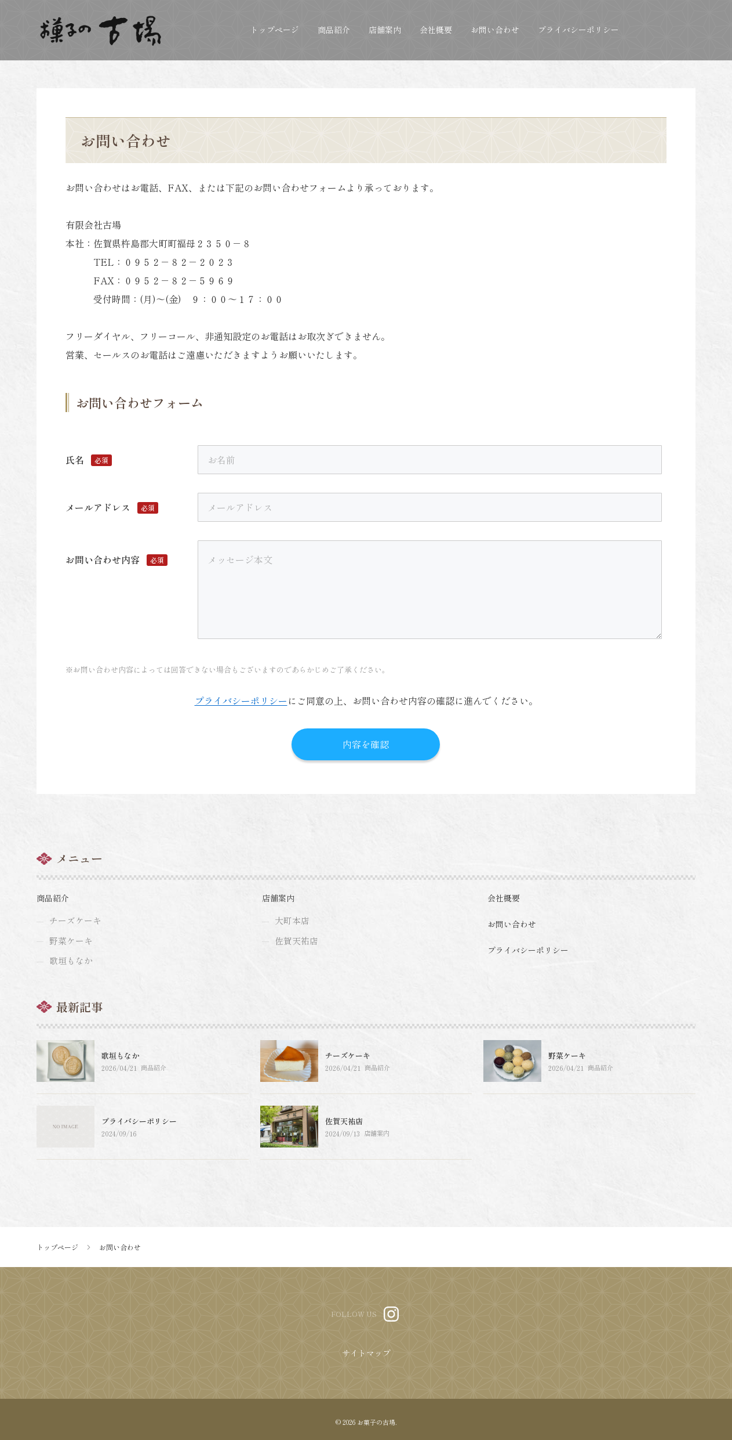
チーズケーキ (347, 1060)
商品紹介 (154, 1072)
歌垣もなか (120, 1060)
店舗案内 (377, 1138)
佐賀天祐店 (344, 1125)
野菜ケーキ (567, 1060)
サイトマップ (366, 1357)
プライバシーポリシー (241, 701)
